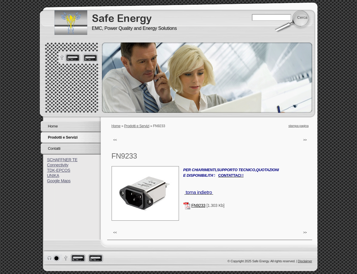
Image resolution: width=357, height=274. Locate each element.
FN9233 (198, 205)
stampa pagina (298, 125)
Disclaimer (305, 261)
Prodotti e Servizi (136, 126)
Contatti (54, 148)
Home (116, 126)
